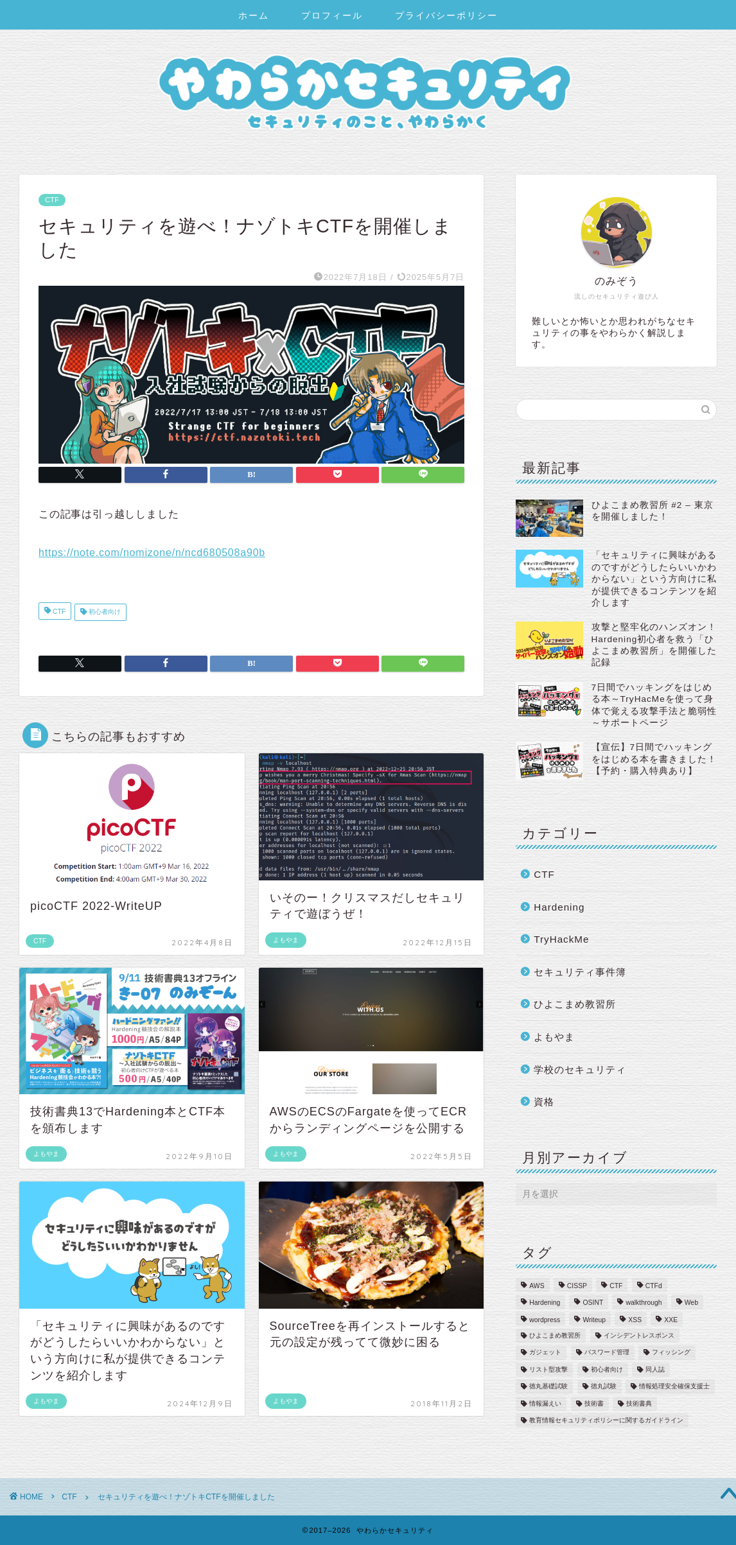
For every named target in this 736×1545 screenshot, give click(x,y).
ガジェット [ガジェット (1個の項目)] (545, 1352)
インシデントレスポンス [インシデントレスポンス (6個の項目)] (639, 1335)
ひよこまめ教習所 (575, 1004)
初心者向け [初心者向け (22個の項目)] (607, 1369)
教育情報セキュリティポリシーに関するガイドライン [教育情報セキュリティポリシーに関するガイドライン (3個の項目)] (606, 1420)
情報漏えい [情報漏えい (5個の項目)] (545, 1403)
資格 (544, 1101)
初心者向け (104, 612)
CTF (52, 200)
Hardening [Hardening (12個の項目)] (544, 1303)
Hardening (559, 907)
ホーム (253, 15)
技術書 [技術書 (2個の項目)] (594, 1403)
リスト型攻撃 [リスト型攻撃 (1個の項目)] (548, 1369)
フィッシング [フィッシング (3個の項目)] (671, 1352)
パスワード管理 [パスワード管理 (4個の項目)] (606, 1352)
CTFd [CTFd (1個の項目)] (653, 1285)
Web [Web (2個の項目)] (691, 1303)
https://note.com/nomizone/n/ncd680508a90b (152, 552)
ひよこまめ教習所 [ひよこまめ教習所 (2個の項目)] (555, 1335)
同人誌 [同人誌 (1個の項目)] (655, 1369)
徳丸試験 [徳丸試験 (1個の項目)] (604, 1386)
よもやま (554, 1036)
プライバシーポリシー (446, 15)
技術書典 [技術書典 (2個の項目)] (639, 1403)
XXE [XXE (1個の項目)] (671, 1319)
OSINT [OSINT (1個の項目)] (593, 1303)
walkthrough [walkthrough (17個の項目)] (644, 1303)
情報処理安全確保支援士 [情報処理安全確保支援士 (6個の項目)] (674, 1386)
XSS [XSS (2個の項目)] (635, 1319)
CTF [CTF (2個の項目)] (615, 1285)
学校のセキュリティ (580, 1069)
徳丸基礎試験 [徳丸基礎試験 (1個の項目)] (548, 1386)
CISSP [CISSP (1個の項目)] (577, 1285)
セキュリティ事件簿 (580, 971)
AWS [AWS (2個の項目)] (536, 1285)
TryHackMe (561, 939)
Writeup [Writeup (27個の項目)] (594, 1319)
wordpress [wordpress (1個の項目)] (544, 1319)
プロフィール (332, 15)
